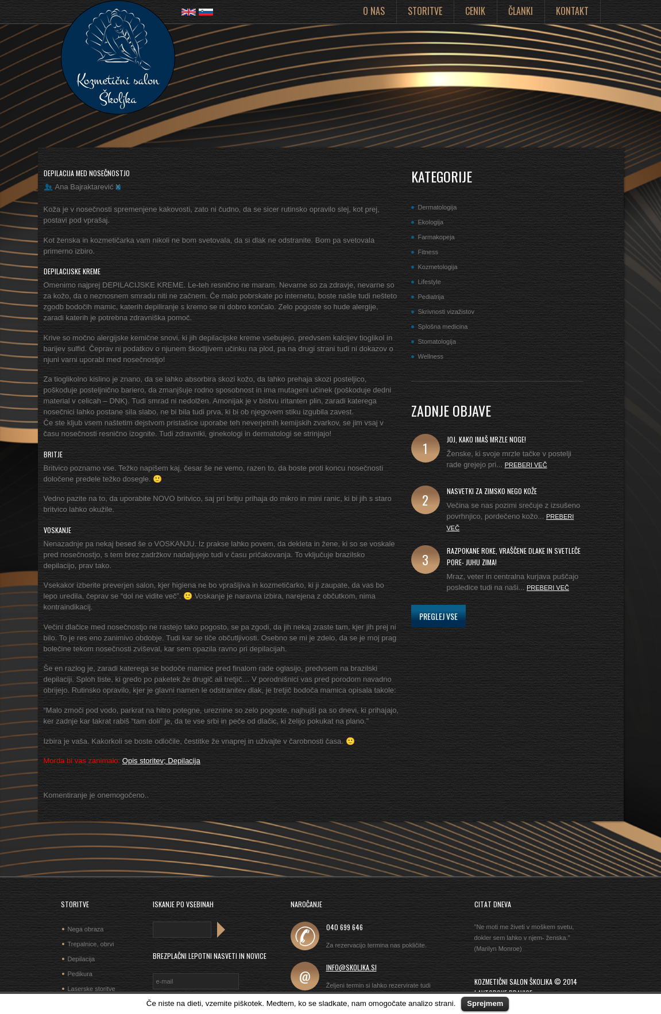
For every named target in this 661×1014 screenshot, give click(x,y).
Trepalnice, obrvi (91, 944)
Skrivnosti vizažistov (446, 311)
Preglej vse (438, 616)
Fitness (428, 251)
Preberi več (526, 464)
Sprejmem (485, 1003)
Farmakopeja (436, 237)
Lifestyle (429, 281)
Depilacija (81, 958)
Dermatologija (437, 207)
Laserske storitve (91, 988)
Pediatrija (431, 296)
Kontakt (572, 11)
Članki (520, 11)
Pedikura (80, 973)
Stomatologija (437, 341)
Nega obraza (86, 929)
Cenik (475, 11)
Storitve (425, 11)
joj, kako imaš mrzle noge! (486, 439)
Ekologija (431, 222)
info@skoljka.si (351, 967)
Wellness (430, 356)
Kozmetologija (438, 266)
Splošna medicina (443, 326)
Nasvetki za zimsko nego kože (492, 491)
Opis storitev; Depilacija (161, 760)
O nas (374, 11)
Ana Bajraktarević (84, 186)
